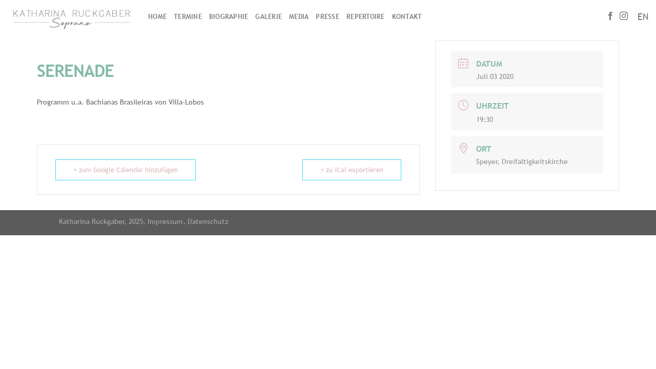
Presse (327, 16)
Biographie (229, 16)
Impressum (165, 221)
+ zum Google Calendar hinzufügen (125, 170)
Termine (188, 16)
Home (157, 16)
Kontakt (407, 16)
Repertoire (365, 16)
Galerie (268, 16)
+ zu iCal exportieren (351, 170)
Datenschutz (208, 221)
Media (299, 16)
